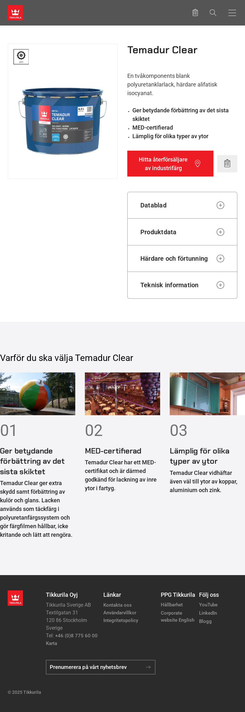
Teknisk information (169, 285)
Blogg (205, 621)
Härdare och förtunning (174, 258)
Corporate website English (177, 616)
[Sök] (213, 13)
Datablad (153, 205)
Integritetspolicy (120, 620)
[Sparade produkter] (195, 13)
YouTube (208, 605)
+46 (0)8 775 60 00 (76, 636)
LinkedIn (208, 613)
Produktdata (158, 232)
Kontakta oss (117, 605)
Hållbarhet (172, 605)
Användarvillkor (119, 613)
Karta (51, 643)
